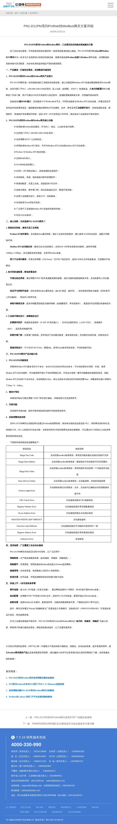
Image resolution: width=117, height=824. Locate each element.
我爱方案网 (24, 812)
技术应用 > (34, 13)
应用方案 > (24, 13)
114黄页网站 (82, 807)
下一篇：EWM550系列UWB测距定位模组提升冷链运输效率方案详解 (58, 723)
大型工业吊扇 (25, 807)
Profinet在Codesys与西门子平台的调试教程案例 (30, 697)
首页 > (17, 13)
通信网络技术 (57, 812)
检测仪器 (51, 807)
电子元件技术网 (40, 812)
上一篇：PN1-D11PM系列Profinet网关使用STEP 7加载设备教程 (58, 717)
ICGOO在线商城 (74, 812)
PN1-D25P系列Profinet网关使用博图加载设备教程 (31, 678)
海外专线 (39, 807)
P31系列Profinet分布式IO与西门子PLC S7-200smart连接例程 (36, 684)
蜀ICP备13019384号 (54, 820)
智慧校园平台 (66, 807)
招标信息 (95, 807)
